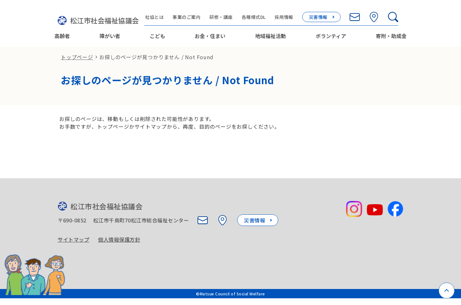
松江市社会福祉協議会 (96, 17)
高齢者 (62, 33)
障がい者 (110, 33)
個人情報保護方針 (120, 241)
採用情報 (292, 13)
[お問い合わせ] (363, 13)
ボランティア (331, 33)
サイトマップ (73, 241)
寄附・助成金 (391, 33)
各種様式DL (262, 13)
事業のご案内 (195, 13)
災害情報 (326, 13)
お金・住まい (210, 33)
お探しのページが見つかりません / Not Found (156, 56)
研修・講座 (229, 13)
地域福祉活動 (270, 33)
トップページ (77, 56)
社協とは (163, 13)
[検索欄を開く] (401, 13)
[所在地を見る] (382, 13)
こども (157, 33)
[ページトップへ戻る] (447, 291)
